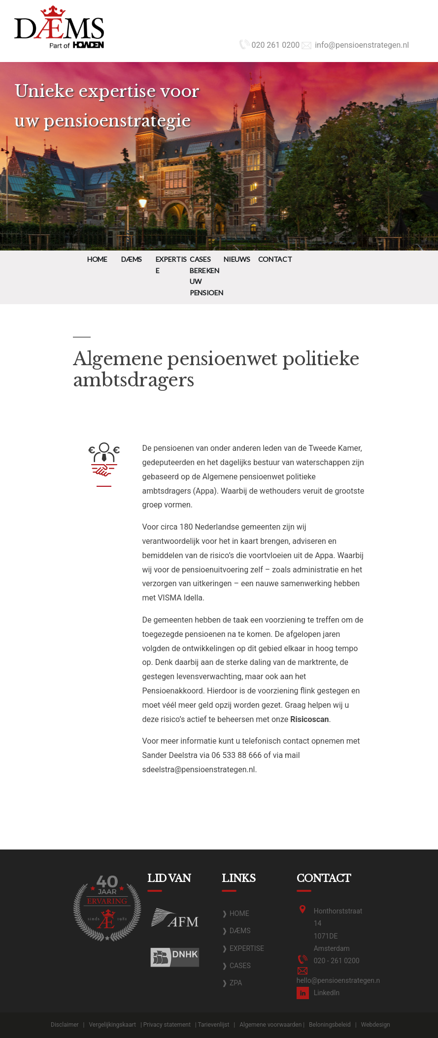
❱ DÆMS (236, 931)
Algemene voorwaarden (270, 1024)
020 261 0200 (269, 45)
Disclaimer (65, 1024)
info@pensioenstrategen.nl (355, 45)
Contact (275, 259)
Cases (200, 259)
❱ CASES (236, 966)
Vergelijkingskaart (112, 1024)
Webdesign (375, 1024)
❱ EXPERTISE (243, 948)
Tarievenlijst (214, 1024)
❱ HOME (235, 913)
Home (97, 259)
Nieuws (237, 259)
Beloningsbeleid (330, 1024)
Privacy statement (167, 1024)
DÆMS (131, 259)
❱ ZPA (232, 983)
